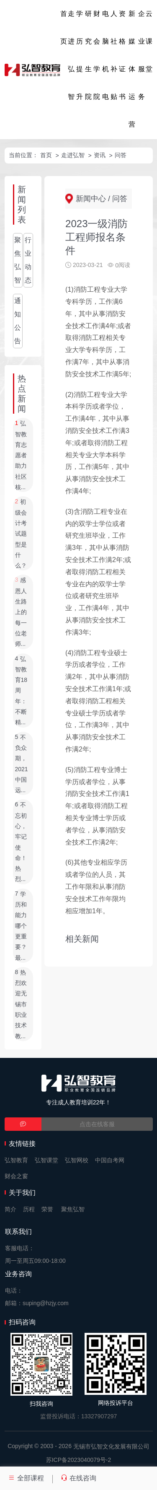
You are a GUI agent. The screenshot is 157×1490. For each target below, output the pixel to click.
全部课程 (26, 1478)
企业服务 (141, 55)
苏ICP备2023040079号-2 (78, 1459)
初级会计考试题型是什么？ (21, 534)
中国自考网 (109, 1160)
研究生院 (88, 55)
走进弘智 (71, 55)
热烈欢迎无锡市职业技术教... (21, 1004)
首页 (63, 27)
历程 (29, 1209)
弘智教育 (16, 1160)
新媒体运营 (132, 69)
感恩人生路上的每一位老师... (21, 612)
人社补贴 (114, 55)
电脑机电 (105, 55)
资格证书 (122, 55)
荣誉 (47, 1209)
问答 (120, 155)
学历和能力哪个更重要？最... (21, 926)
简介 (10, 1209)
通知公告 (17, 321)
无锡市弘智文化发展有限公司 (111, 1446)
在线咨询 (78, 1478)
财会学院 (96, 55)
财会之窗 (16, 1176)
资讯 (100, 155)
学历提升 (79, 55)
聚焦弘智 (17, 260)
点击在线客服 (97, 1124)
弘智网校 (76, 1160)
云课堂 (149, 41)
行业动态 (28, 260)
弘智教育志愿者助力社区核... (21, 455)
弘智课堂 (46, 1160)
